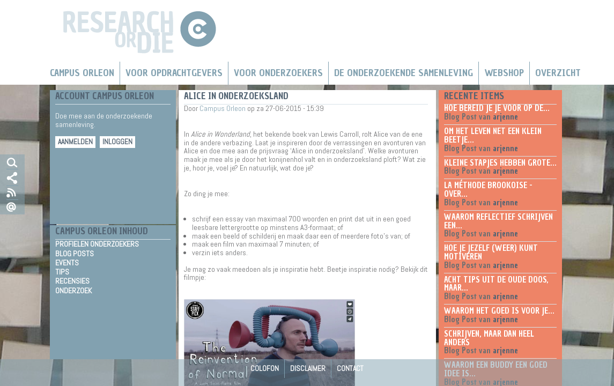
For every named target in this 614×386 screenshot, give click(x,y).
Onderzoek (73, 290)
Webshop (504, 72)
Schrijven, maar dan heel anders (489, 338)
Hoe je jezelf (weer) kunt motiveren (491, 252)
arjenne (505, 117)
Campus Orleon (82, 72)
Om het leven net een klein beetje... (493, 135)
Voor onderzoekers (278, 72)
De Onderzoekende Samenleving (403, 72)
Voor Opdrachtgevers (174, 72)
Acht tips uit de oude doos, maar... (496, 284)
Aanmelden (75, 141)
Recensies (72, 281)
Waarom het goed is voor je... (499, 311)
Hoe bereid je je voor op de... (497, 108)
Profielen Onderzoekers (97, 244)
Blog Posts (74, 253)
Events (67, 263)
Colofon (264, 368)
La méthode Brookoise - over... (488, 189)
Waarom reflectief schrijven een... (498, 221)
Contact (350, 368)
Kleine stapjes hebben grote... (500, 163)
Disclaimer (308, 368)
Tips (62, 272)
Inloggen (117, 141)
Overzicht (558, 72)
